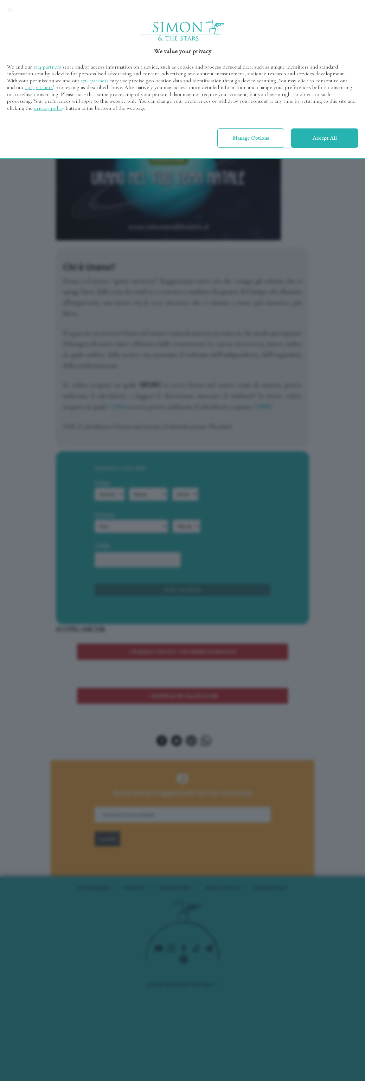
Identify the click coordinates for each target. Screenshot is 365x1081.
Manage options (251, 138)
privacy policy (49, 108)
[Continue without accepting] (10, 10)
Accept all (325, 138)
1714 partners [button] (47, 67)
